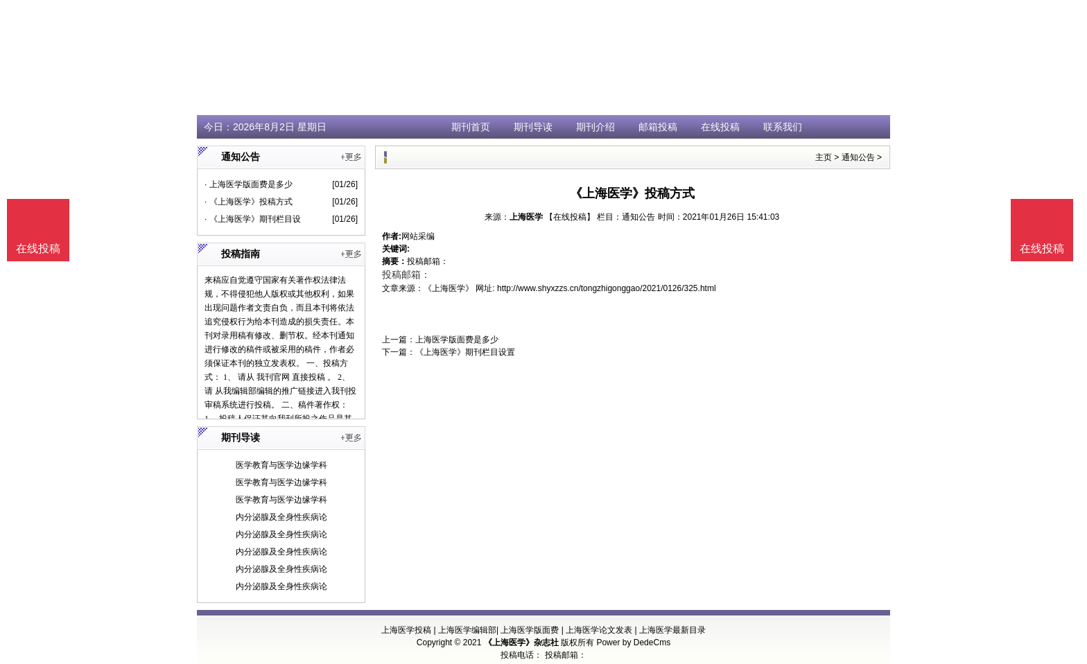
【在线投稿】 (570, 217)
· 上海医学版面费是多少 (249, 184)
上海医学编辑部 (467, 630)
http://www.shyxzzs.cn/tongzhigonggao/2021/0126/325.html (606, 288)
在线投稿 (720, 126)
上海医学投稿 (406, 630)
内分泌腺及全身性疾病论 (281, 517)
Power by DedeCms (633, 642)
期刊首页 (470, 126)
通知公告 (858, 157)
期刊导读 (533, 126)
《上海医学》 (448, 288)
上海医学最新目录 (672, 630)
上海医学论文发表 (599, 630)
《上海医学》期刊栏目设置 (465, 352)
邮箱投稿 (657, 126)
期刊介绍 (595, 126)
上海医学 (526, 217)
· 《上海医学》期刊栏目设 (253, 219)
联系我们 (782, 126)
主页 (823, 157)
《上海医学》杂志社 (521, 642)
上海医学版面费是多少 (456, 339)
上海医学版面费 (530, 630)
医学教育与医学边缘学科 (281, 465)
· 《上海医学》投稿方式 (249, 202)
